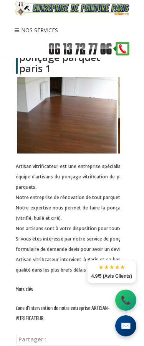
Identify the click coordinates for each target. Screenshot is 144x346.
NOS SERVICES (39, 30)
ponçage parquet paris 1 (59, 62)
